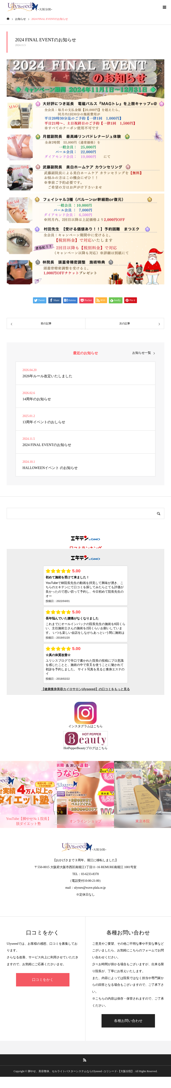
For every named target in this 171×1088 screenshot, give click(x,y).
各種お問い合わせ (128, 1021)
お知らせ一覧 (141, 352)
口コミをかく (42, 980)
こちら (98, 726)
